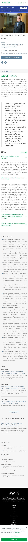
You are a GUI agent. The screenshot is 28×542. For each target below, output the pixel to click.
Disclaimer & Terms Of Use (14, 524)
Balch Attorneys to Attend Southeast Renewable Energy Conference (11, 424)
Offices (14, 511)
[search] (18, 3)
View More (14, 412)
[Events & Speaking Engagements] (14, 430)
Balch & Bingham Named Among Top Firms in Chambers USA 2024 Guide (13, 402)
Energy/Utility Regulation (9, 47)
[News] (14, 392)
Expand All (24, 152)
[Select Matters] (14, 301)
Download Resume (8, 53)
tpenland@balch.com (21, 53)
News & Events (14, 509)
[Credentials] (14, 462)
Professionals (14, 505)
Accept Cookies (14, 539)
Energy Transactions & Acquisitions (12, 45)
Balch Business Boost (14, 516)
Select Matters (7, 71)
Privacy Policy (14, 522)
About (14, 520)
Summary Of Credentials (12, 57)
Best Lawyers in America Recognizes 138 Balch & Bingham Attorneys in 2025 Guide (13, 387)
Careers (14, 518)
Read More (23, 7)
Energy (3, 42)
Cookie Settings (14, 536)
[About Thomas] (14, 111)
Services (14, 507)
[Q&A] (14, 189)
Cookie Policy (17, 532)
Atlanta (5, 50)
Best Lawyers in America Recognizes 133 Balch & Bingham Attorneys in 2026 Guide (13, 372)
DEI (14, 513)
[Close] (26, 527)
